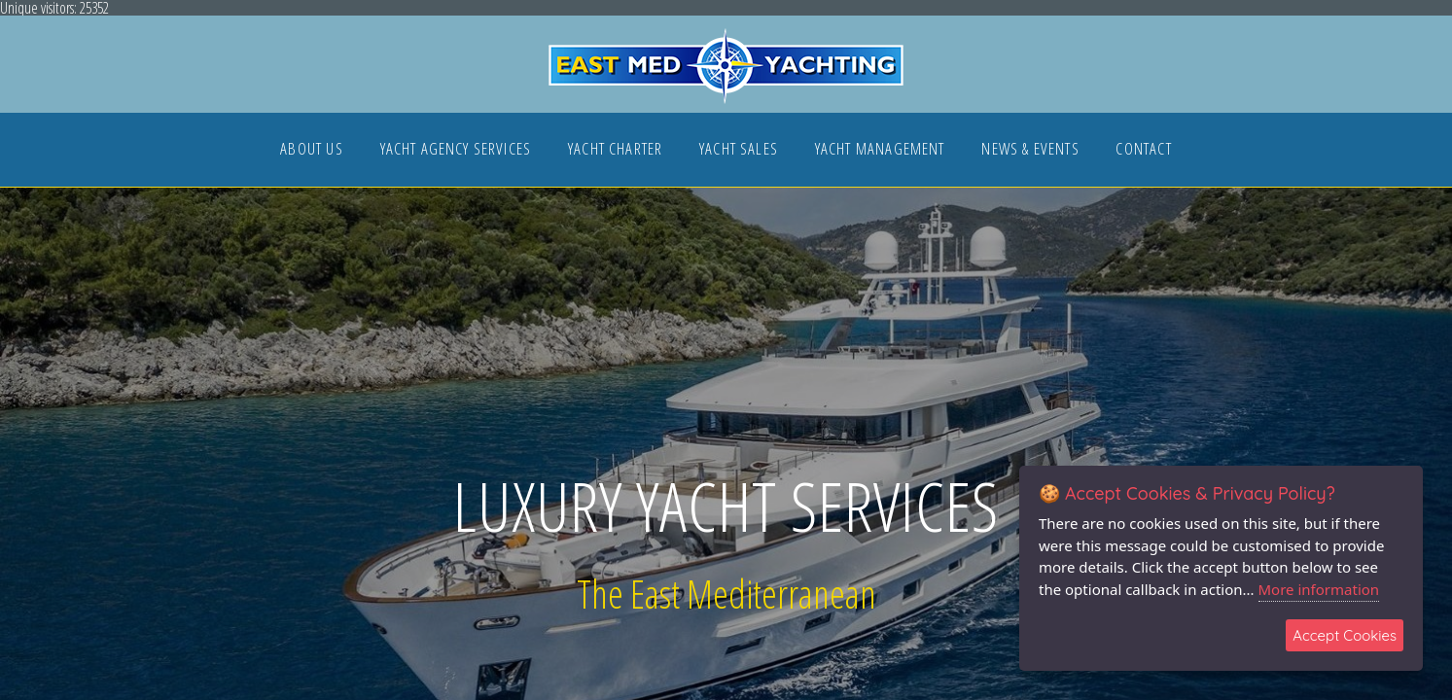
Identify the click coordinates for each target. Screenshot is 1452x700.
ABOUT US (311, 150)
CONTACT (1143, 150)
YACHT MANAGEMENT (880, 150)
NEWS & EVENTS (1030, 150)
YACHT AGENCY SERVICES (456, 150)
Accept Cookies (1345, 635)
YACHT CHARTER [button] (615, 150)
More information (1319, 589)
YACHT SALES (738, 150)
